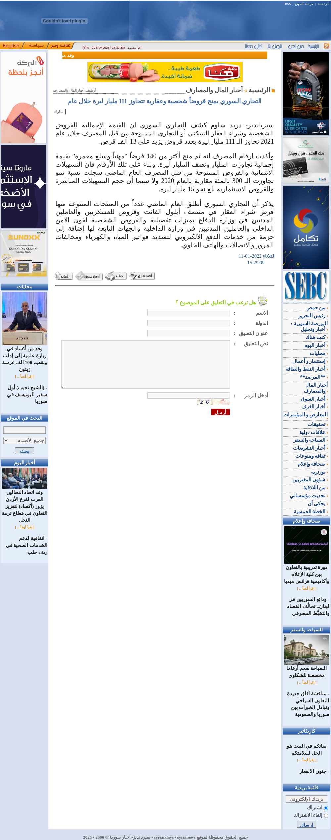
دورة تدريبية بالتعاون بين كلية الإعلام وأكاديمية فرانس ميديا (306, 572)
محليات (319, 353)
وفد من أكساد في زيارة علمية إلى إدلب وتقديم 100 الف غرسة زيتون (24, 356)
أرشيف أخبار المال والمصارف (74, 90)
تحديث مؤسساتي (309, 495)
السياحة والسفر (310, 440)
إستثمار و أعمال (310, 361)
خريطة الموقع (304, 4)
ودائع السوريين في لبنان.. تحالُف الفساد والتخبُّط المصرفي (308, 606)
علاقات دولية (313, 432)
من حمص (317, 307)
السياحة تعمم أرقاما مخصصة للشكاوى (306, 669)
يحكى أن (318, 503)
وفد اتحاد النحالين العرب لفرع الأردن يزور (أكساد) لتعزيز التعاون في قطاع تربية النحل (24, 504)
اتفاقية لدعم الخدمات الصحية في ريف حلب (27, 545)
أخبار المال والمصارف (316, 388)
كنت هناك (317, 337)
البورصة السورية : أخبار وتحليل (309, 326)
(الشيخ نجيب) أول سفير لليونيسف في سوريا (27, 394)
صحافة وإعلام (313, 464)
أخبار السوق (314, 398)
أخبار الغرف (314, 406)
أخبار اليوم (316, 345)
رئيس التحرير (313, 315)
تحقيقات (317, 424)
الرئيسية (323, 4)
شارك (59, 111)
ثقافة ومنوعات (311, 456)
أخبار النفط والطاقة (306, 369)
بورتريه (319, 472)
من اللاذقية (315, 487)
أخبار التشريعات (310, 448)
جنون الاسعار (312, 771)
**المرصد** (314, 377)
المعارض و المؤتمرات (305, 415)
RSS (288, 4)
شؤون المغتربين (310, 479)
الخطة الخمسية (311, 511)
